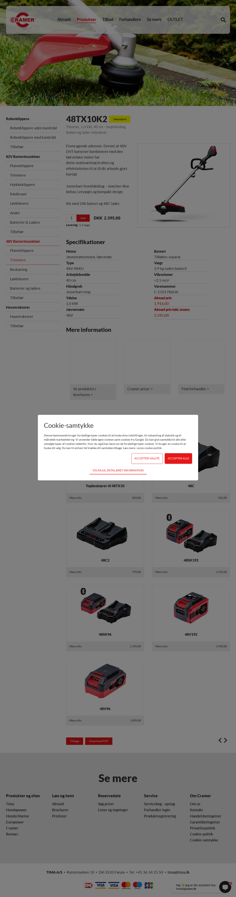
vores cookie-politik (149, 448)
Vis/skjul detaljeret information (118, 470)
